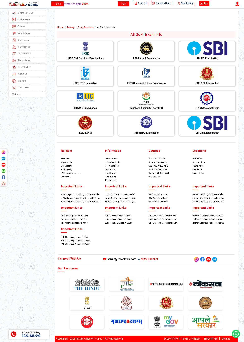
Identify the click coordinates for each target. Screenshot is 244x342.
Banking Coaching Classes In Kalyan (208, 201)
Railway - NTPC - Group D (159, 173)
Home (60, 27)
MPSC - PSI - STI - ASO (158, 162)
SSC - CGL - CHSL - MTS (158, 166)
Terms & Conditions (191, 338)
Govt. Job (141, 3)
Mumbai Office (198, 162)
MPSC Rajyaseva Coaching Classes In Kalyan (80, 201)
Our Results (20, 40)
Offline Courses (111, 159)
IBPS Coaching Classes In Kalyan (163, 223)
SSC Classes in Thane (158, 198)
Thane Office (197, 166)
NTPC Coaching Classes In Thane (75, 241)
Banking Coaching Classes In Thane (208, 198)
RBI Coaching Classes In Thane (74, 219)
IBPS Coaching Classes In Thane (163, 219)
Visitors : (16, 94)
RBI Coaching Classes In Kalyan (75, 223)
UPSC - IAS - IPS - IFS (157, 159)
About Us (19, 74)
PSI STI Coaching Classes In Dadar (120, 194)
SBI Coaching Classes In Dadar (118, 216)
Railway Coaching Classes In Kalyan (208, 223)
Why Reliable (21, 33)
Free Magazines (112, 166)
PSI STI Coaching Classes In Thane (120, 198)
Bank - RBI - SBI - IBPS (158, 169)
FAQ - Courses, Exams (70, 173)
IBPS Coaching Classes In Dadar (162, 216)
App (204, 3)
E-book (18, 26)
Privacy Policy (171, 338)
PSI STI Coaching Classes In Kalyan (120, 201)
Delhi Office (197, 159)
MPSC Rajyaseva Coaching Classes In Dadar (80, 194)
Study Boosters (86, 27)
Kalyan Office (198, 173)
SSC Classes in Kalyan (158, 201)
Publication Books (112, 162)
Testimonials (21, 54)
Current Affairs (161, 3)
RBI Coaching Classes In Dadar (74, 216)
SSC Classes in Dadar (158, 194)
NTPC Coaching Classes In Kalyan (75, 244)
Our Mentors (21, 47)
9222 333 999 (148, 259)
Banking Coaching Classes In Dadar (207, 194)
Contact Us (20, 88)
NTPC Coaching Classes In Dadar (75, 237)
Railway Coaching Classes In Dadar (207, 216)
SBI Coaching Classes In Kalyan (118, 223)
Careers (19, 81)
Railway (70, 27)
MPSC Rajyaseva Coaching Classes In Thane (80, 198)
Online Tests (21, 19)
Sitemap (226, 338)
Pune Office (197, 169)
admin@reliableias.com (119, 259)
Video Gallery (21, 67)
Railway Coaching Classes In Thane (207, 219)
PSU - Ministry (154, 177)
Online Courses (22, 13)
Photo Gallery (21, 60)
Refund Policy (211, 338)
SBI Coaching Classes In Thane (118, 219)
